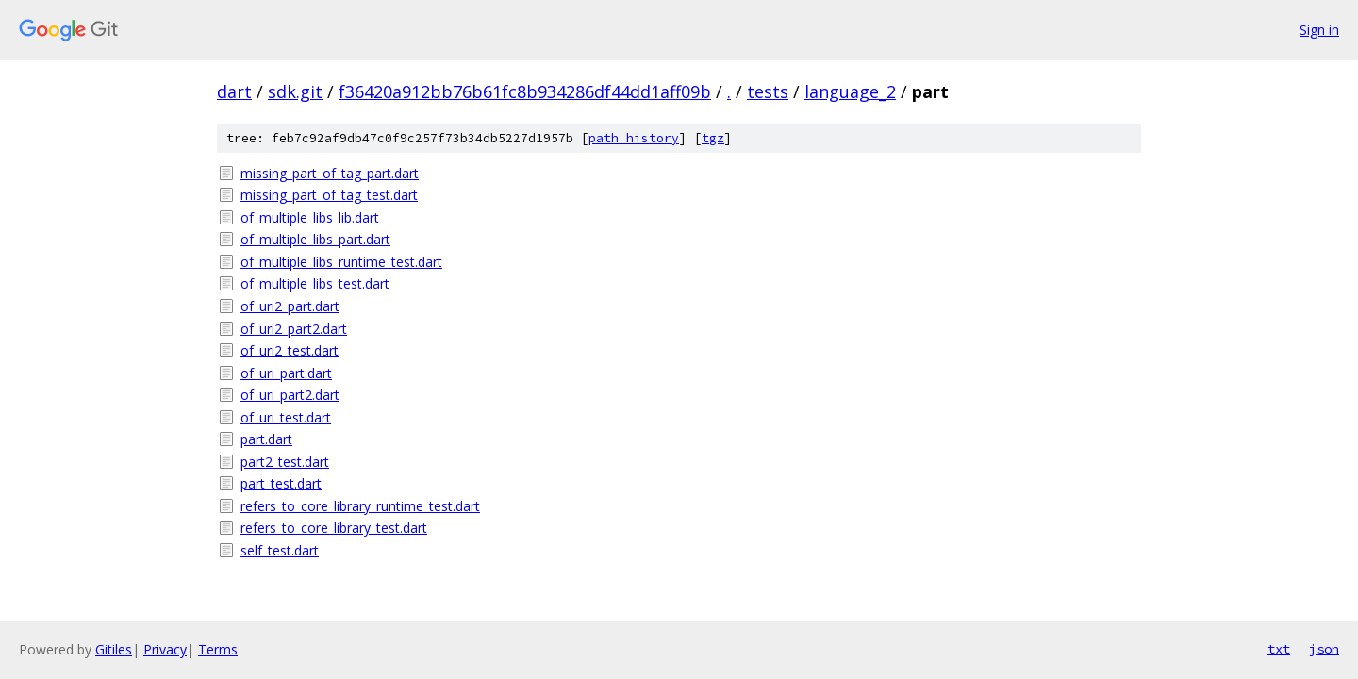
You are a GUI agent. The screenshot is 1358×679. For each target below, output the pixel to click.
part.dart (266, 439)
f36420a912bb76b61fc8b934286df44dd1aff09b (525, 91)
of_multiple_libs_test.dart (314, 283)
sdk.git (295, 91)
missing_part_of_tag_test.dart (329, 195)
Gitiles (113, 649)
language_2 (850, 91)
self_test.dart (279, 550)
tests (767, 91)
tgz (713, 138)
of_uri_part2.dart (290, 395)
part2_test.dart (284, 462)
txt (1278, 648)
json (1324, 648)
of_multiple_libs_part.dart (315, 239)
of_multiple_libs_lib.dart (309, 217)
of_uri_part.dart (286, 373)
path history (633, 138)
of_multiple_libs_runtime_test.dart (341, 262)
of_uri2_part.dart (290, 306)
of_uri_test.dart (285, 417)
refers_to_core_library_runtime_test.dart (360, 506)
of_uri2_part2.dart (293, 329)
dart (234, 91)
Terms (218, 649)
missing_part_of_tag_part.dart (329, 173)
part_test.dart (281, 483)
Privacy (165, 649)
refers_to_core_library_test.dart (333, 528)
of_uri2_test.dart (289, 350)
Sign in (1319, 30)
